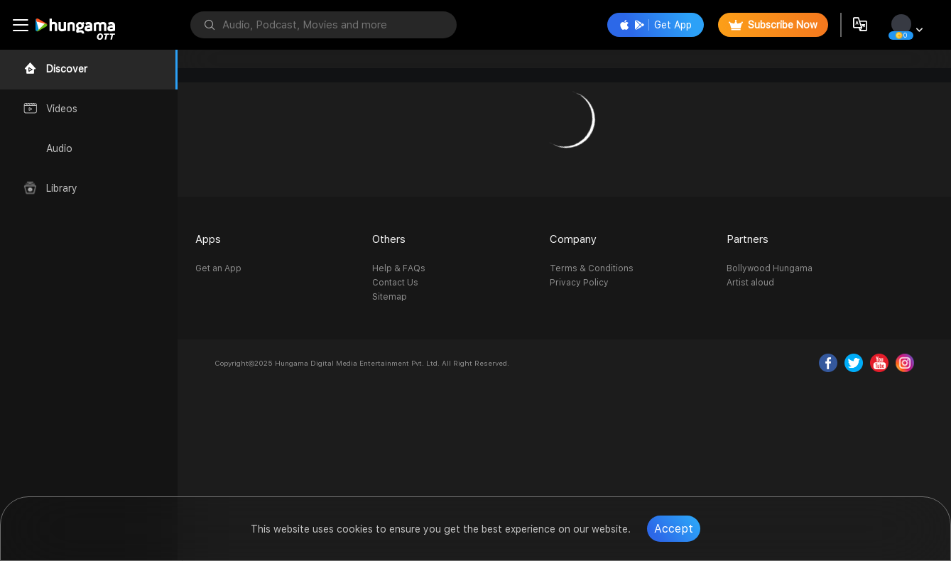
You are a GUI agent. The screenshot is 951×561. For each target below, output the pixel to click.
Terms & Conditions (592, 268)
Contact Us (395, 283)
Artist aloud (750, 283)
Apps (208, 239)
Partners (747, 239)
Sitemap (389, 297)
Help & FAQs (398, 268)
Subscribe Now (773, 25)
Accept (673, 528)
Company (573, 239)
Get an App (218, 268)
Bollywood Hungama (770, 268)
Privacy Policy (579, 283)
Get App (655, 25)
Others (389, 239)
